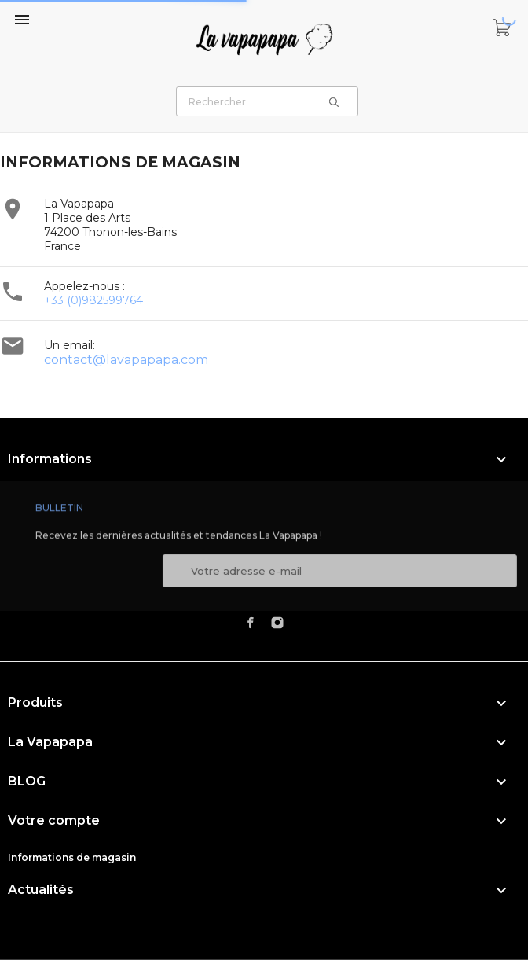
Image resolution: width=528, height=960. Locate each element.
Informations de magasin (72, 857)
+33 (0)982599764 (93, 300)
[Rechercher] (267, 101)
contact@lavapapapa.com (126, 359)
